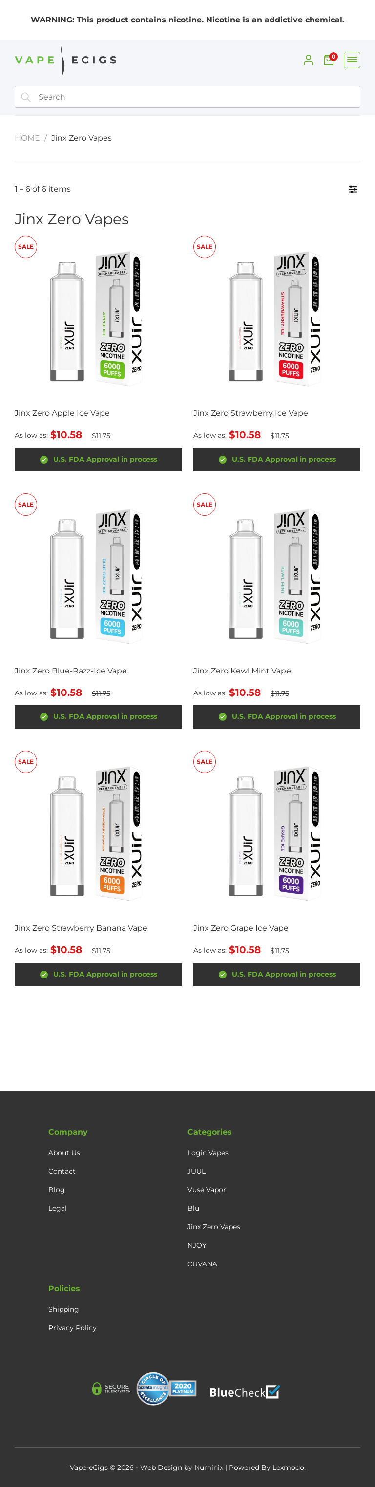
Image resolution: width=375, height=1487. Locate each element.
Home (27, 138)
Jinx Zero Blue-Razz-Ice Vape (71, 670)
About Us (64, 1152)
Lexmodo (288, 1467)
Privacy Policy (72, 1328)
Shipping (63, 1309)
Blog (56, 1189)
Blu (193, 1208)
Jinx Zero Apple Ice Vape (62, 413)
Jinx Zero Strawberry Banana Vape (81, 928)
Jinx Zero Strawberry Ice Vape (250, 413)
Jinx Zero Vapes (214, 1226)
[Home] (63, 62)
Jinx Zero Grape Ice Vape (241, 928)
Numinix (208, 1467)
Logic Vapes (208, 1152)
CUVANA (202, 1264)
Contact (62, 1171)
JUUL (197, 1171)
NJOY (197, 1245)
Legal (57, 1208)
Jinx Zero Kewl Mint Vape (242, 670)
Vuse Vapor (207, 1189)
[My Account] (308, 60)
